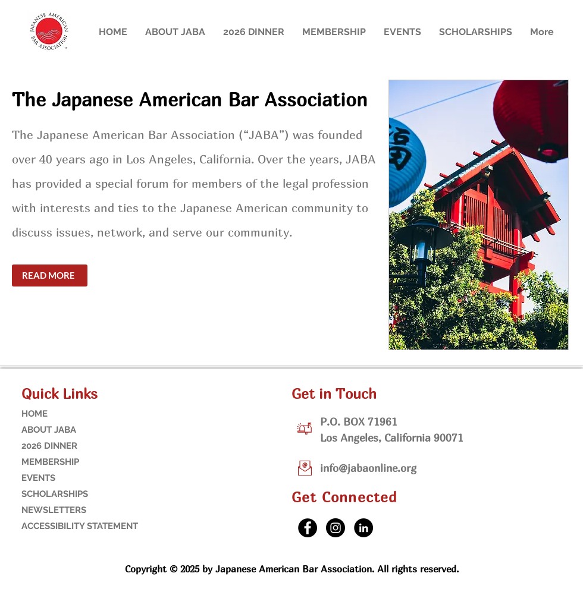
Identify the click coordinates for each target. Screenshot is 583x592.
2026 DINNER (49, 445)
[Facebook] (307, 527)
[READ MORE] (49, 275)
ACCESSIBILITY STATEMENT (59, 526)
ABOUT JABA (48, 429)
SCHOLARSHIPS (54, 494)
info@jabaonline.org (368, 468)
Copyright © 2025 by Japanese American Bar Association (248, 569)
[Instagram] (335, 527)
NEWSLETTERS (53, 510)
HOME (34, 413)
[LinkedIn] (363, 527)
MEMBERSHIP (50, 461)
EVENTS (38, 478)
